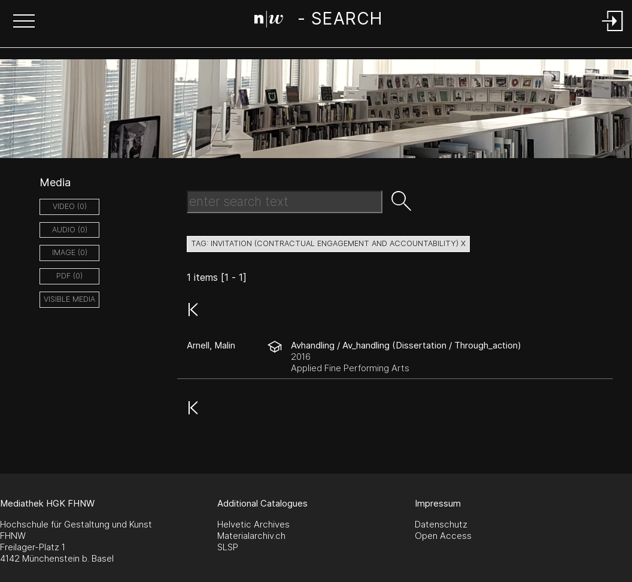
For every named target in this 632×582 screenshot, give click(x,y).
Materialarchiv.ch (251, 535)
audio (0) (69, 229)
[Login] (612, 32)
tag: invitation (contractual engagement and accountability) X (328, 243)
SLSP (227, 547)
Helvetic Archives (253, 524)
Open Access (443, 535)
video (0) (70, 206)
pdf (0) (69, 275)
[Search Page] (318, 21)
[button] (24, 22)
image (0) (69, 252)
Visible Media (69, 299)
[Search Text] (284, 201)
